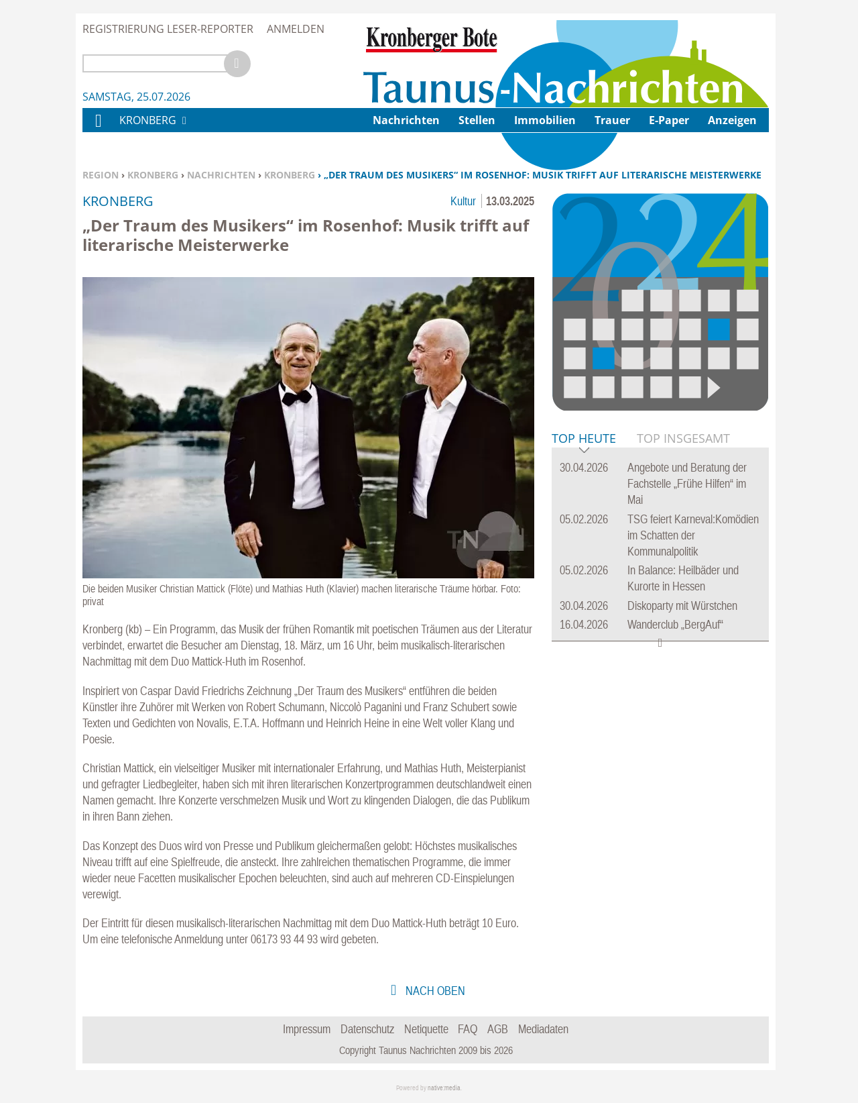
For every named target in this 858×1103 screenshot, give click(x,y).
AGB (497, 1029)
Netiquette (426, 1029)
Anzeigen (732, 120)
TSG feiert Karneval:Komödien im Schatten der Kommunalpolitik (693, 535)
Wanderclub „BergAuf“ (675, 624)
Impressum (306, 1029)
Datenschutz (367, 1029)
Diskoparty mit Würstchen (682, 605)
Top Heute (584, 439)
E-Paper (669, 120)
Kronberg (152, 174)
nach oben (434, 991)
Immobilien (545, 120)
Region (100, 174)
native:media (444, 1088)
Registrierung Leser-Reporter (167, 28)
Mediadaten (543, 1029)
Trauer (612, 120)
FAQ (467, 1029)
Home (98, 129)
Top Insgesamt (683, 438)
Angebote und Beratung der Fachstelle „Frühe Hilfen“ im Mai (687, 483)
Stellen (476, 120)
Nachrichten (221, 174)
